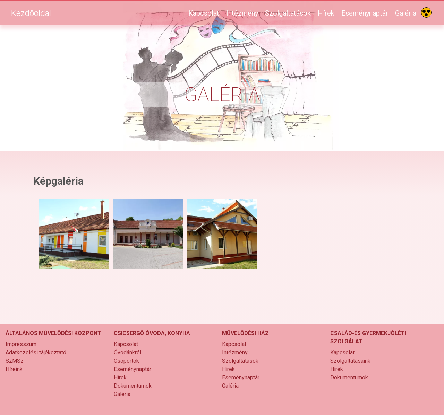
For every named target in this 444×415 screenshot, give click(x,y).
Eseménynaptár (364, 13)
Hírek (326, 13)
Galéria (405, 13)
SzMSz (15, 360)
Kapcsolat (203, 13)
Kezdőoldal (31, 13)
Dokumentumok (133, 385)
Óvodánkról (127, 352)
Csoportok (126, 360)
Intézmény (242, 13)
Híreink (14, 369)
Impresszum (21, 344)
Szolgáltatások (288, 13)
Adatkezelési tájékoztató (36, 352)
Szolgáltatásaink (350, 360)
